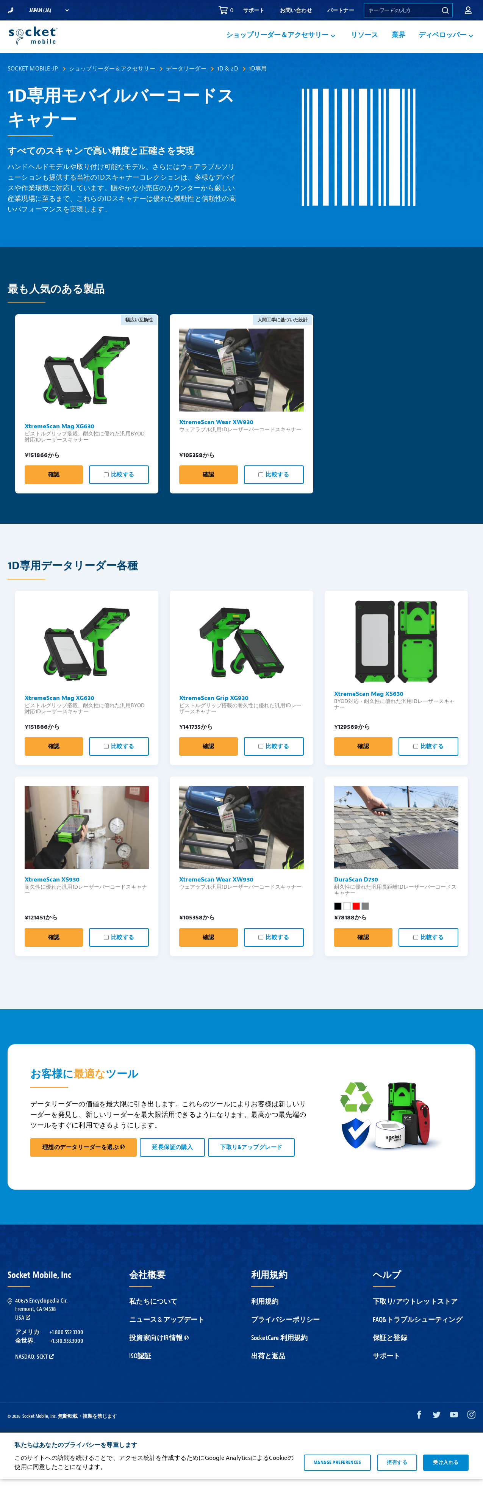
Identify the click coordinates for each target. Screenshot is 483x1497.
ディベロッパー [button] (442, 44)
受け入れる (445, 1480)
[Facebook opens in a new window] (419, 1434)
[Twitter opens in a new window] (437, 1434)
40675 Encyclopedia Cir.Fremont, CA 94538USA (41, 1327)
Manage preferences (337, 1480)
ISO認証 (140, 1374)
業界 (398, 44)
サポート (254, 10)
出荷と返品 (268, 1374)
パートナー (340, 10)
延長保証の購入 (172, 1165)
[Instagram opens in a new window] (471, 1434)
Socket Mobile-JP (33, 86)
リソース (364, 44)
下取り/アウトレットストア (415, 1319)
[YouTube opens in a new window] (454, 1434)
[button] (468, 10)
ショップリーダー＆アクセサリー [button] (277, 44)
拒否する (397, 1480)
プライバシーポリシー (285, 1337)
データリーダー (186, 86)
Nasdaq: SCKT (34, 1374)
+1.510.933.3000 (66, 1358)
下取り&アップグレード (251, 1165)
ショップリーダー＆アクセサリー (112, 86)
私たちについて (153, 1319)
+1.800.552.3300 (66, 1350)
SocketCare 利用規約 (279, 1355)
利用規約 (265, 1319)
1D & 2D (227, 86)
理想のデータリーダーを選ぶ (83, 1165)
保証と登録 (390, 1355)
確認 (54, 492)
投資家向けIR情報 (159, 1355)
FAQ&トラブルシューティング (418, 1337)
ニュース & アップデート (167, 1337)
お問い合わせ (296, 10)
